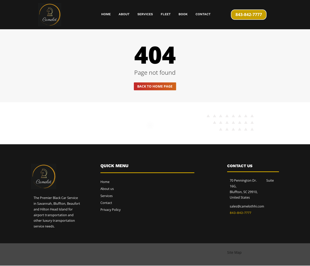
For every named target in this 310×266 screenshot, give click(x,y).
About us (107, 189)
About (124, 14)
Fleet (166, 14)
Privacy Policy (110, 210)
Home (106, 14)
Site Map (234, 252)
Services (145, 14)
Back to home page (154, 86)
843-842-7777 (248, 14)
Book (183, 14)
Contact (203, 14)
